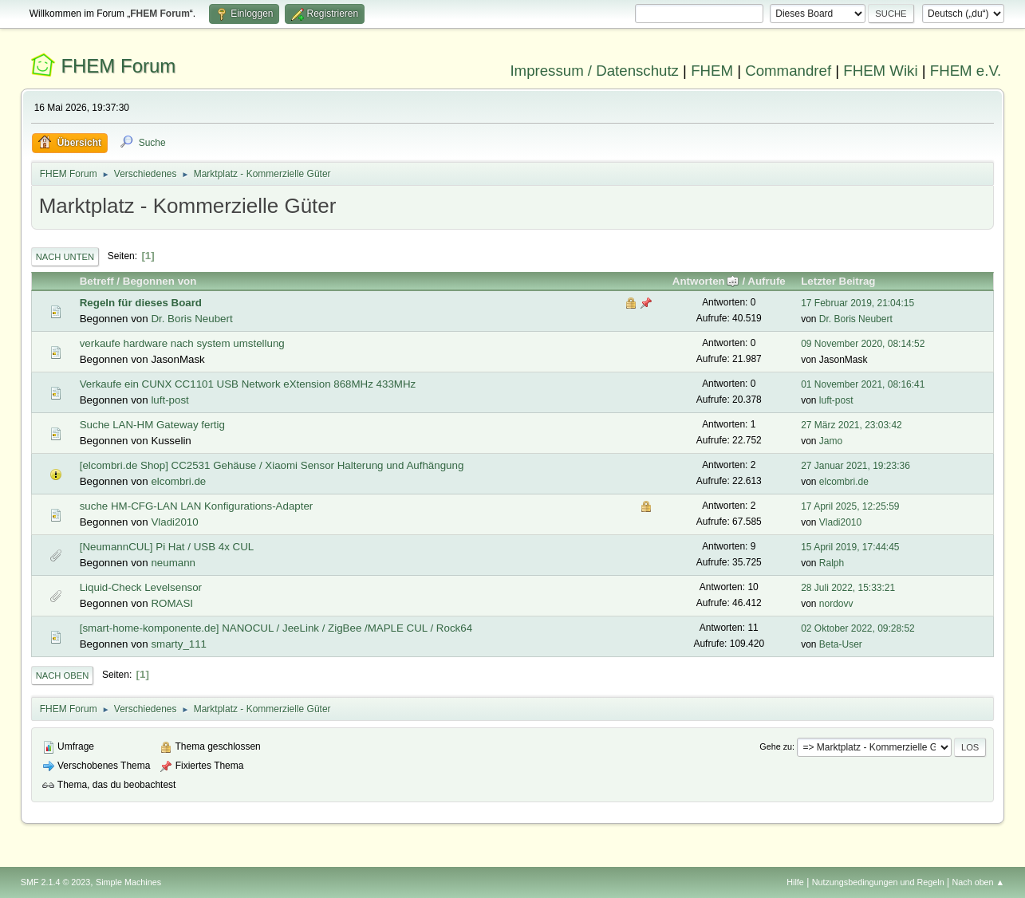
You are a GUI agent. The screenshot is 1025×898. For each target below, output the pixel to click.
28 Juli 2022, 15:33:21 (848, 587)
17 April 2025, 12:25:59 (850, 506)
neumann (173, 563)
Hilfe (795, 882)
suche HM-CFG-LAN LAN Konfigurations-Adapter (196, 506)
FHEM (712, 70)
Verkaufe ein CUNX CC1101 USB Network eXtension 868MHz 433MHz (248, 384)
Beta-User (840, 644)
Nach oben (62, 675)
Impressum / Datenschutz (594, 70)
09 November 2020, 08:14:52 (862, 343)
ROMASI (172, 603)
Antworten (705, 281)
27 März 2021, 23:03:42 (851, 425)
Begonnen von (160, 281)
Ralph (831, 563)
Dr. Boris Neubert (191, 319)
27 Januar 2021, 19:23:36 (855, 465)
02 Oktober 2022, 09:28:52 (858, 628)
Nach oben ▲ (978, 882)
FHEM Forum (118, 66)
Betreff (97, 281)
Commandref (788, 70)
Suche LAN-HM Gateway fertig (152, 425)
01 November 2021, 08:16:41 (862, 384)
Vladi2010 (174, 522)
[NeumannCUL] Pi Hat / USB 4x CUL (167, 547)
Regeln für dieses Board (141, 303)
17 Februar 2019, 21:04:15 (857, 303)
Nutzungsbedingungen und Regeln (878, 882)
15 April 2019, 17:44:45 (850, 547)
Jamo (830, 441)
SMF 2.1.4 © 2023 (56, 882)
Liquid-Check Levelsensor (141, 587)
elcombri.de (178, 481)
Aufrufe (766, 281)
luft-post (169, 400)
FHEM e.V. (966, 70)
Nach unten (65, 257)
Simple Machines (128, 882)
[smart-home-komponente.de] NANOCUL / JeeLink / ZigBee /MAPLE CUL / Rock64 (276, 628)
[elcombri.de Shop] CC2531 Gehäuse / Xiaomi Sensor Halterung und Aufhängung (272, 465)
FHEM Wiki (880, 70)
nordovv (836, 603)
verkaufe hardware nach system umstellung (182, 343)
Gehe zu (775, 746)
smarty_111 (179, 644)
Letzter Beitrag (838, 281)
